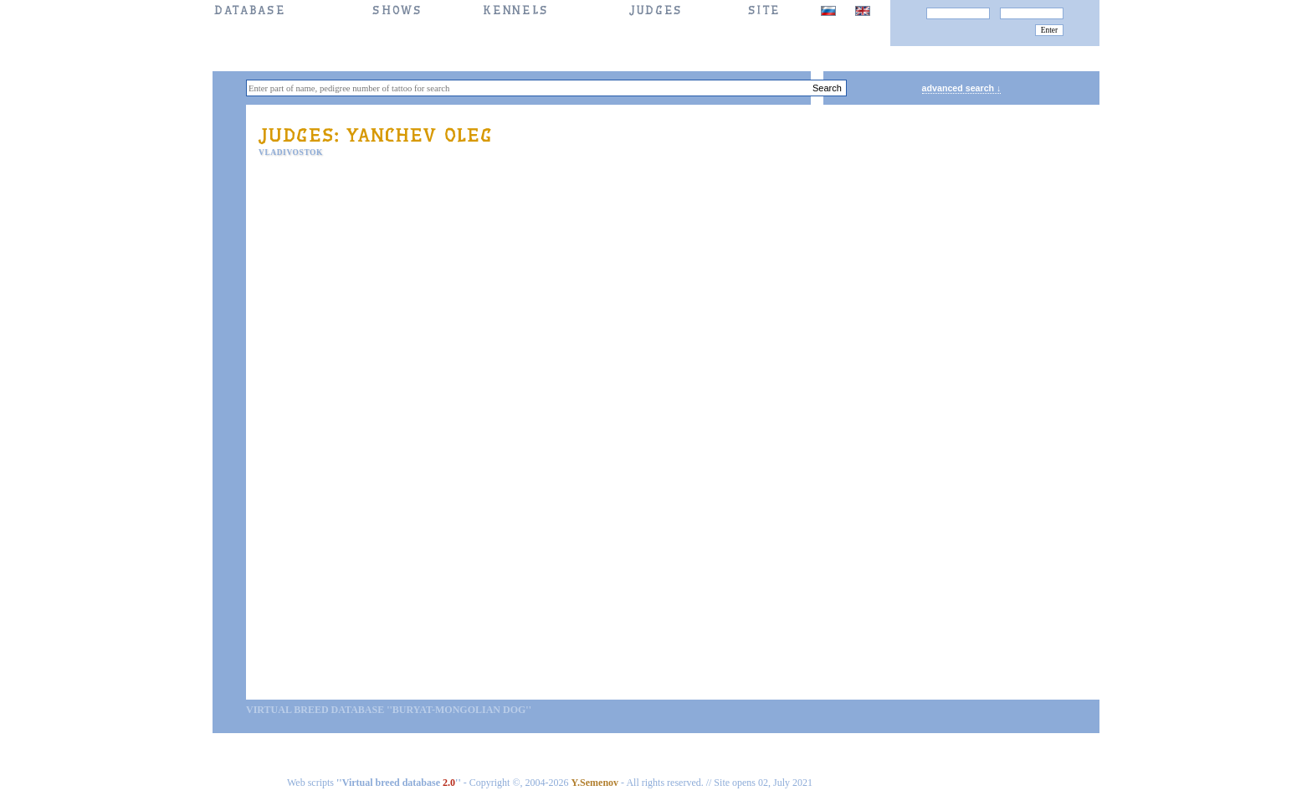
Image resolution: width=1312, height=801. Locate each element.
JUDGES (656, 10)
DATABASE (249, 10)
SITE (764, 10)
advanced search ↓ (962, 88)
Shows (397, 10)
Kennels (516, 10)
